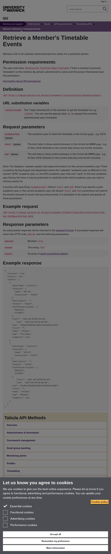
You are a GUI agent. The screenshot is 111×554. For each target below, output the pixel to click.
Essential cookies (17, 506)
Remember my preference (56, 541)
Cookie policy (99, 502)
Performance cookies (20, 525)
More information (55, 548)
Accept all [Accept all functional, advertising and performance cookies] (55, 534)
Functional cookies (18, 512)
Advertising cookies (19, 519)
